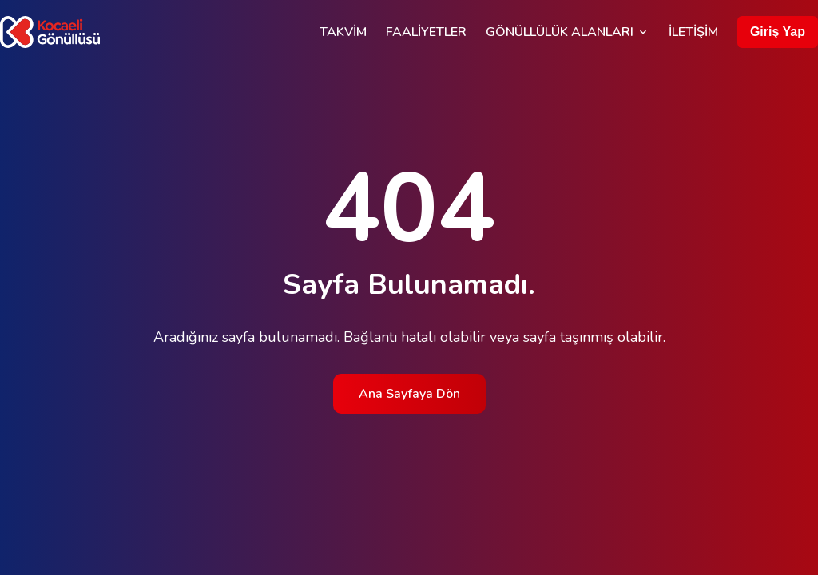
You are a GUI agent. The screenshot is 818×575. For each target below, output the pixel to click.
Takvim (343, 32)
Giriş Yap (777, 31)
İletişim (693, 32)
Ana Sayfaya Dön (409, 393)
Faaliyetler (426, 32)
